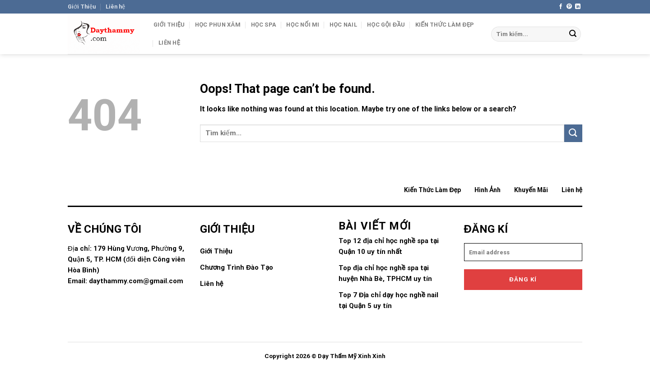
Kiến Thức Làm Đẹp (444, 24)
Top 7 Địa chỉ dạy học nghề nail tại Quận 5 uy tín (388, 300)
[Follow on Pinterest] (569, 7)
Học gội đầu (386, 24)
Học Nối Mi (302, 24)
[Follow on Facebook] (560, 7)
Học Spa (264, 24)
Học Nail (343, 24)
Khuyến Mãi (531, 189)
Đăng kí (523, 279)
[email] (523, 252)
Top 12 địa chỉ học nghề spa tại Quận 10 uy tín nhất (389, 246)
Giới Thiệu (82, 6)
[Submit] (572, 34)
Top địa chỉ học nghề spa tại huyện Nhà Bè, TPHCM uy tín (385, 273)
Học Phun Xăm (218, 24)
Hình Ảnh (487, 189)
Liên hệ (115, 6)
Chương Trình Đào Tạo (237, 267)
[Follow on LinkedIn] (577, 7)
